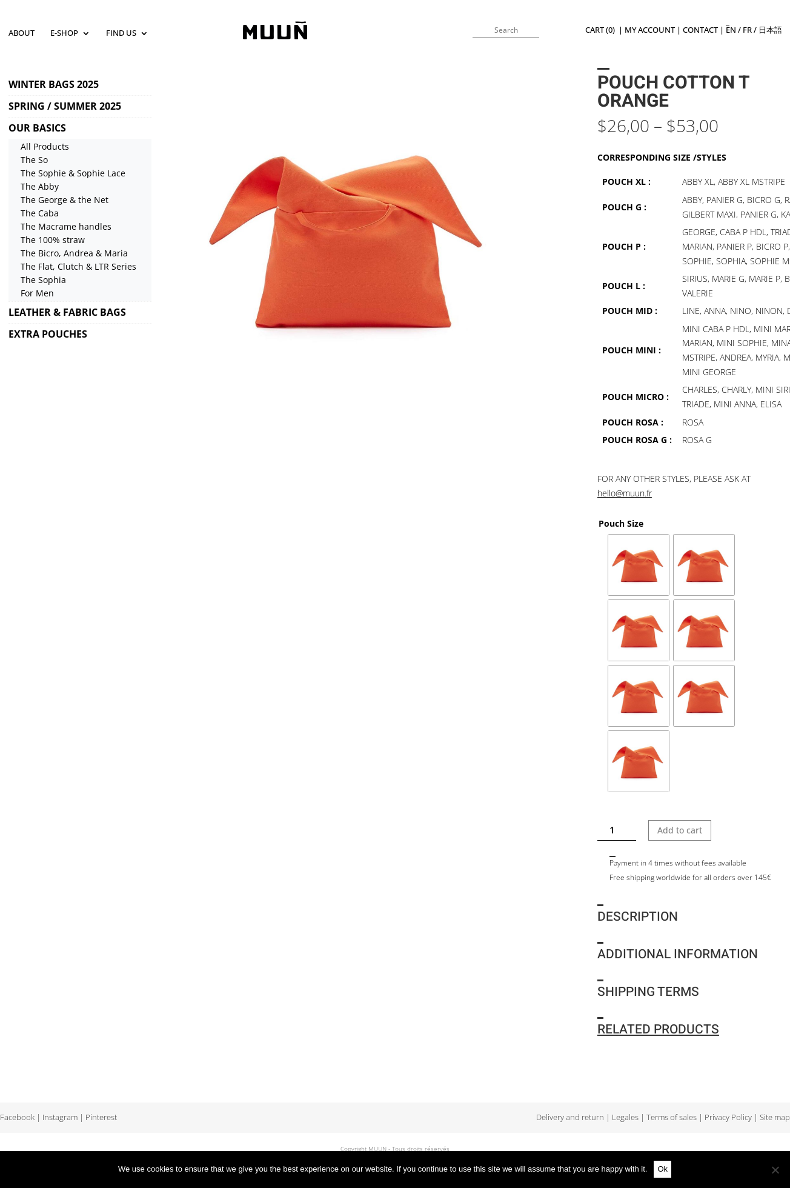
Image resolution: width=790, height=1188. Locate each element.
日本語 (770, 30)
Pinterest (101, 1117)
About (21, 33)
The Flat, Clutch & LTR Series (78, 266)
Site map (775, 1117)
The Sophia (43, 279)
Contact (700, 30)
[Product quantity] (617, 830)
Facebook (17, 1117)
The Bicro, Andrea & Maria (74, 253)
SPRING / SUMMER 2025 (64, 106)
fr (747, 30)
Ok (662, 1168)
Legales (625, 1117)
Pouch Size (621, 523)
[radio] (638, 565)
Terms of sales (671, 1117)
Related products (658, 1029)
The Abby (40, 186)
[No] (775, 1170)
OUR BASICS (37, 128)
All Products (45, 146)
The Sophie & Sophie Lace (73, 173)
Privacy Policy (728, 1117)
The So (34, 159)
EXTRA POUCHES (47, 334)
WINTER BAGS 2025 (53, 84)
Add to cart (679, 830)
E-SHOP (64, 33)
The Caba (40, 213)
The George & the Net (64, 199)
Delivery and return (570, 1117)
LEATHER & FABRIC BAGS (67, 312)
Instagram (60, 1117)
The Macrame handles (66, 226)
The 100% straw (53, 239)
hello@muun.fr (624, 493)
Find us (121, 33)
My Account (650, 30)
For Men (37, 293)
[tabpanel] (350, 236)
